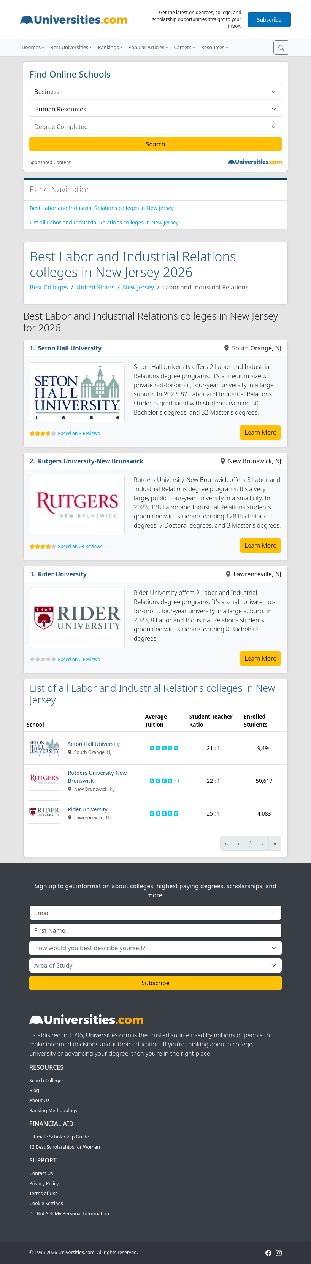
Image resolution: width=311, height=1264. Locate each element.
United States (95, 287)
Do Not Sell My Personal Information (69, 1213)
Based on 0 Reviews (79, 659)
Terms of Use (43, 1193)
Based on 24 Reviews (80, 546)
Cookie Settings (46, 1203)
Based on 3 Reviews (79, 433)
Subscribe (269, 19)
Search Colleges (46, 1080)
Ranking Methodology (53, 1110)
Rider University (62, 574)
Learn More (260, 432)
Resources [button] (212, 47)
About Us (39, 1100)
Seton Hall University (70, 348)
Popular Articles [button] (147, 47)
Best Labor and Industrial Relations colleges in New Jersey (102, 207)
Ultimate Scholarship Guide (59, 1137)
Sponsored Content (50, 162)
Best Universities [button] (69, 47)
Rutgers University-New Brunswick (90, 461)
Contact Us (41, 1173)
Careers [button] (183, 47)
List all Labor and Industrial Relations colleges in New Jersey (104, 222)
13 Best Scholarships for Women (64, 1147)
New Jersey (138, 287)
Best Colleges (49, 287)
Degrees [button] (31, 47)
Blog (34, 1090)
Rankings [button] (108, 47)
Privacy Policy (44, 1183)
